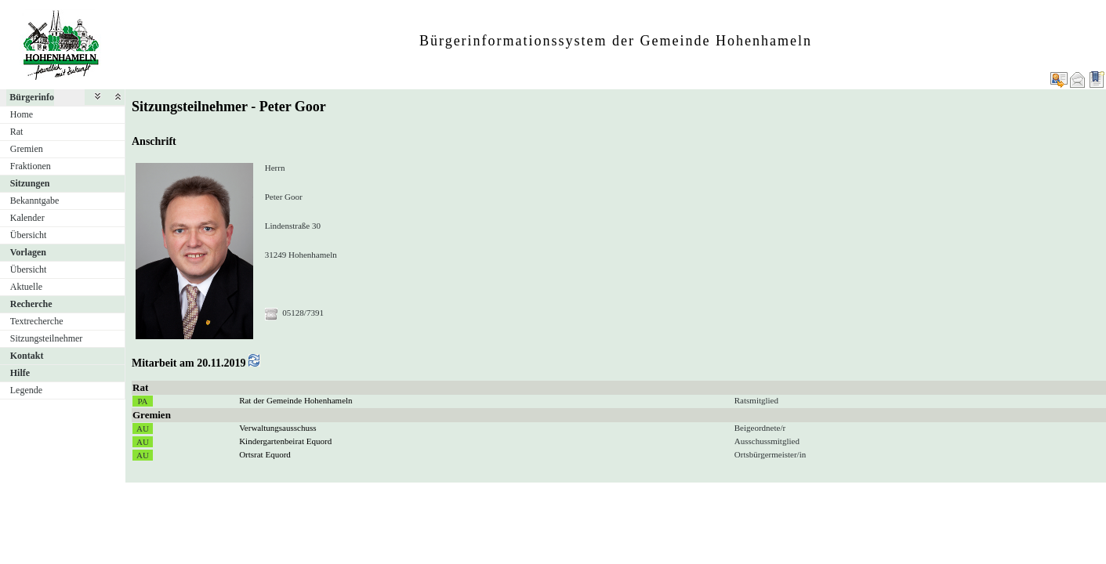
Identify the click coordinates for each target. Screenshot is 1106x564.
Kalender (27, 217)
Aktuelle (26, 286)
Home (21, 114)
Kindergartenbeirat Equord (285, 441)
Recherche (31, 303)
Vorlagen (28, 252)
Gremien (26, 148)
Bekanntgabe (35, 200)
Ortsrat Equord (265, 454)
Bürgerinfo (31, 97)
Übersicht (28, 235)
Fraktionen (30, 166)
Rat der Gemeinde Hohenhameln (295, 400)
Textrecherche (36, 321)
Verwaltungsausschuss (277, 427)
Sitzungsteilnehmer (46, 338)
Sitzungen (30, 183)
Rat (17, 131)
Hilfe (20, 372)
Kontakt (27, 355)
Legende (26, 390)
